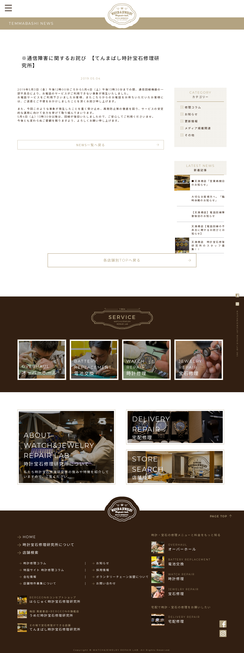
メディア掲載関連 (198, 128)
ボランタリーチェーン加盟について (122, 577)
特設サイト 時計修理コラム (43, 570)
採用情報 (102, 570)
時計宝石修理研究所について (49, 545)
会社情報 (30, 577)
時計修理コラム (35, 563)
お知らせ (191, 114)
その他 (190, 135)
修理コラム (193, 107)
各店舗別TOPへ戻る (122, 260)
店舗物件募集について (39, 583)
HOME (29, 537)
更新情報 (191, 121)
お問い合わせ (106, 583)
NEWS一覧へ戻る (90, 145)
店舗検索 (31, 553)
